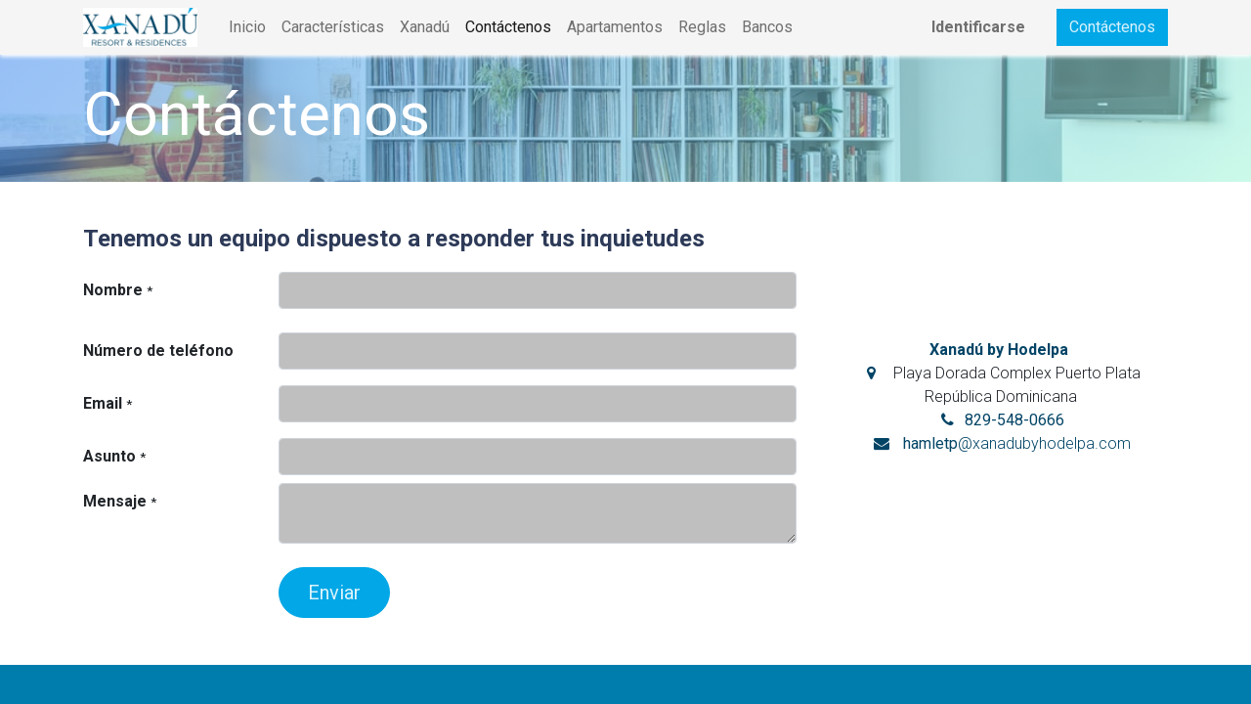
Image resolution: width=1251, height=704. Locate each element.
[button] (334, 592)
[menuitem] (247, 27)
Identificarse (978, 27)
